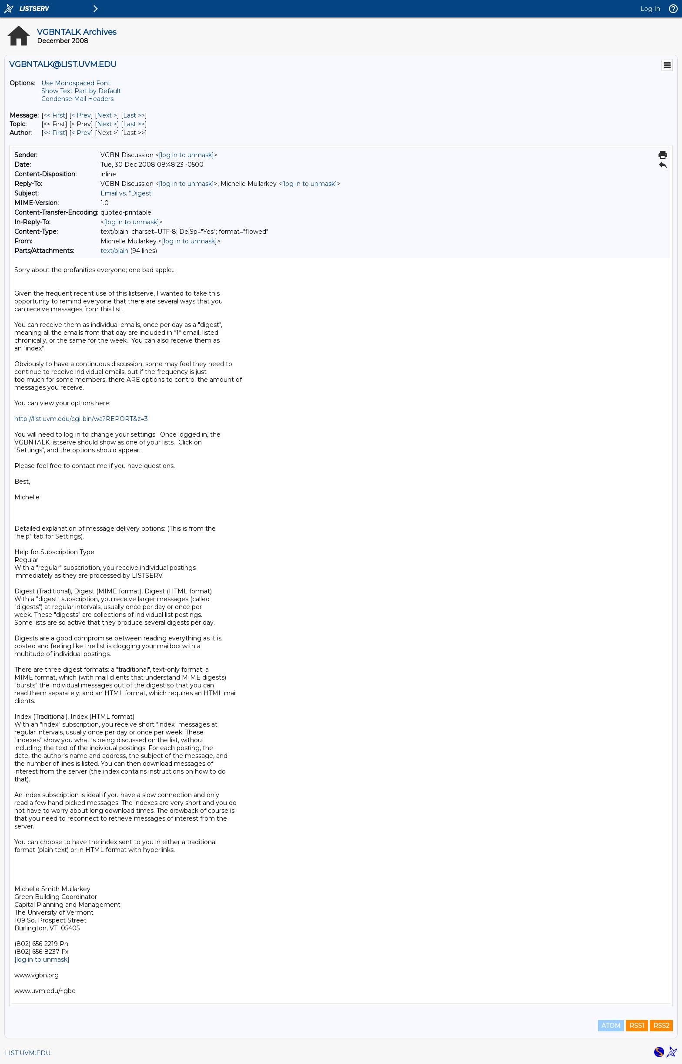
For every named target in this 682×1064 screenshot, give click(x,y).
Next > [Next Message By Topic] (107, 124)
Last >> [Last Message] (134, 115)
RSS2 (661, 1026)
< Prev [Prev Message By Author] (81, 133)
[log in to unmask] (186, 155)
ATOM (611, 1026)
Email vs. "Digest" (127, 193)
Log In (650, 9)
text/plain (114, 251)
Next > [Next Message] (107, 115)
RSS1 (637, 1026)
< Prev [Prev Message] (81, 115)
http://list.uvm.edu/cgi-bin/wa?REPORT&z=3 (81, 419)
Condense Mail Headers (77, 99)
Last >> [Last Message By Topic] (134, 124)
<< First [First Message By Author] (54, 133)
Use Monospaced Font (75, 83)
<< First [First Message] (54, 115)
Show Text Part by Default (81, 91)
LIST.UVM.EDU (27, 1053)
